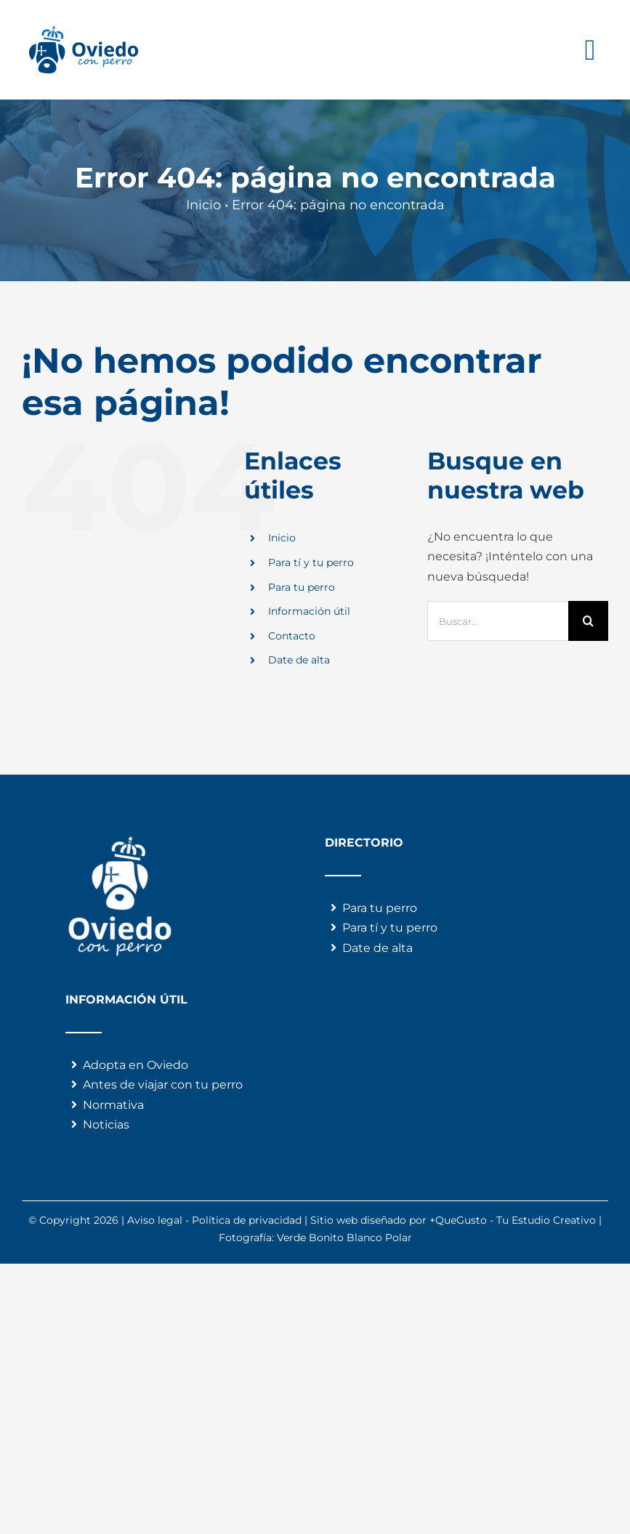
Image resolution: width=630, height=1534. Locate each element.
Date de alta (299, 659)
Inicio (282, 537)
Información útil (309, 611)
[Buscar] (588, 621)
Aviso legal (154, 1220)
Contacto (291, 635)
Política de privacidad (247, 1220)
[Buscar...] (497, 621)
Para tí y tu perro (311, 562)
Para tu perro (301, 587)
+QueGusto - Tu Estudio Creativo (512, 1220)
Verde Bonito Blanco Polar (344, 1237)
